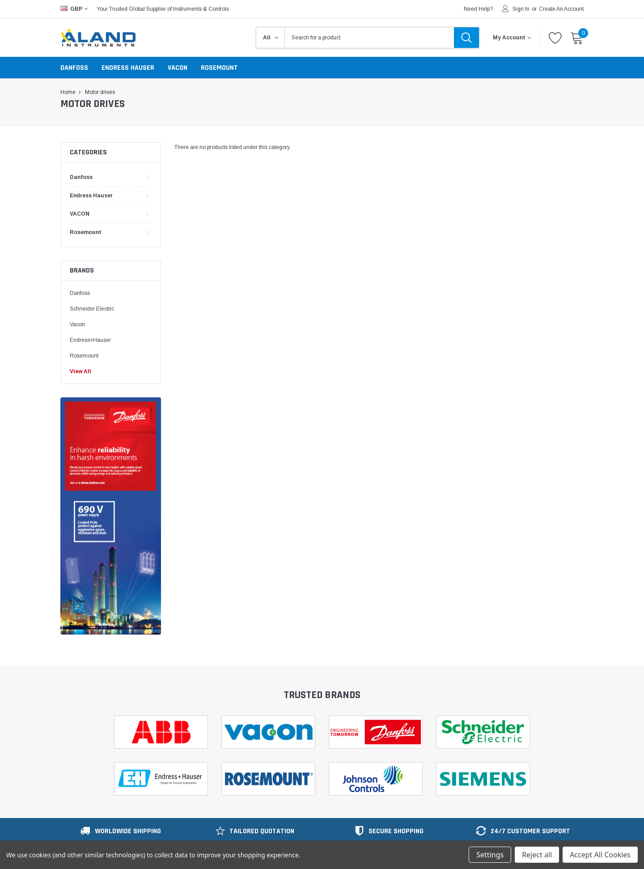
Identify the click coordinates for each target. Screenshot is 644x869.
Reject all (537, 855)
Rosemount (219, 67)
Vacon (77, 324)
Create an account (561, 9)
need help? (478, 9)
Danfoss (74, 67)
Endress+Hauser (90, 340)
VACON (177, 67)
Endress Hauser (128, 67)
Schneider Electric (92, 309)
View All (80, 371)
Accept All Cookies (600, 855)
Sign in (521, 9)
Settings (490, 855)
